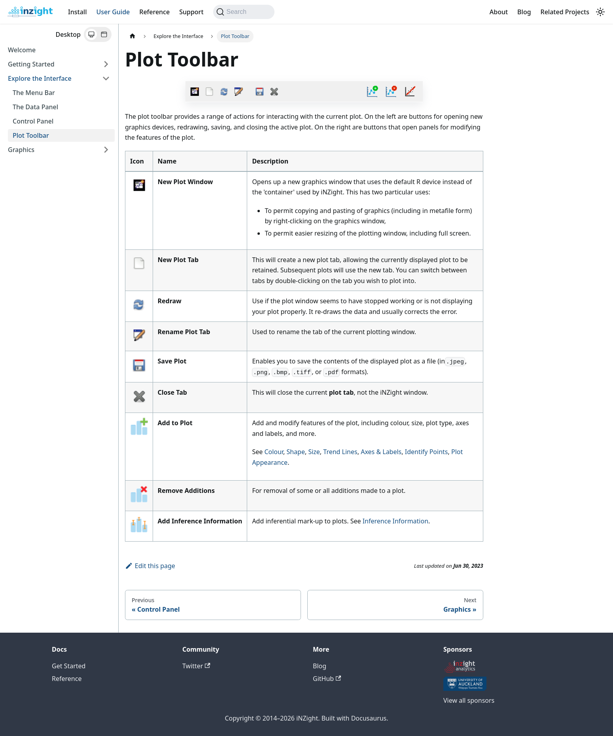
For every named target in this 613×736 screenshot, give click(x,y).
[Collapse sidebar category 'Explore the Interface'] (106, 78)
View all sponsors (468, 700)
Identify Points (426, 451)
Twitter (196, 666)
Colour (273, 451)
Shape (295, 451)
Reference (154, 12)
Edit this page (150, 565)
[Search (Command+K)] (243, 12)
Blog (524, 12)
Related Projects (565, 12)
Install (77, 12)
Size (314, 451)
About (499, 12)
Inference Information (395, 521)
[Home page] (132, 36)
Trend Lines (340, 451)
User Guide (113, 12)
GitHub (327, 678)
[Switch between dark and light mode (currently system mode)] (600, 12)
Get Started (68, 666)
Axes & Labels (381, 451)
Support (191, 12)
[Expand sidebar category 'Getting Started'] (106, 64)
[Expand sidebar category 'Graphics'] (106, 149)
